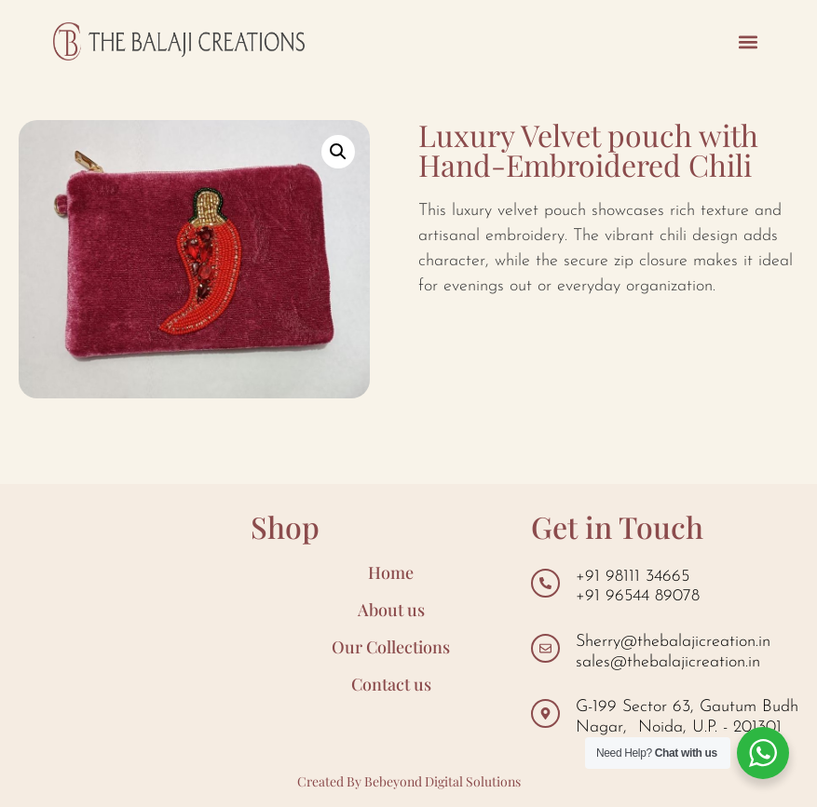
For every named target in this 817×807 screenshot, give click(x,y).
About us (391, 610)
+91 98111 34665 (632, 576)
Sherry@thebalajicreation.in (673, 642)
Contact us (391, 684)
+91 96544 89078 (638, 596)
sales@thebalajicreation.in (668, 662)
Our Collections (391, 647)
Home (391, 572)
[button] (748, 41)
